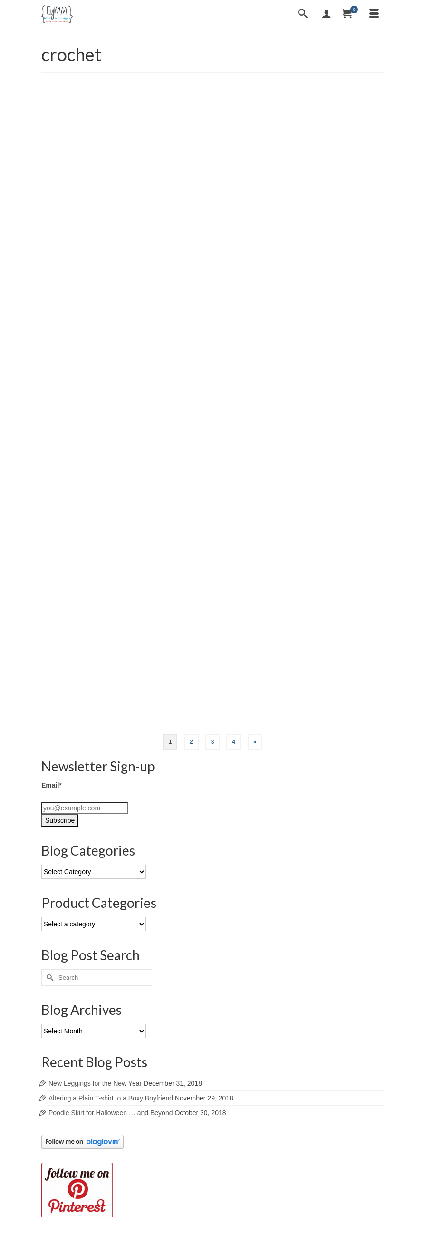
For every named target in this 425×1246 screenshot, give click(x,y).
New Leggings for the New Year (95, 1083)
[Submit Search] (48, 977)
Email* (51, 785)
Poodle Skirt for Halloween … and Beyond (110, 1113)
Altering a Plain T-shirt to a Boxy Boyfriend (110, 1098)
